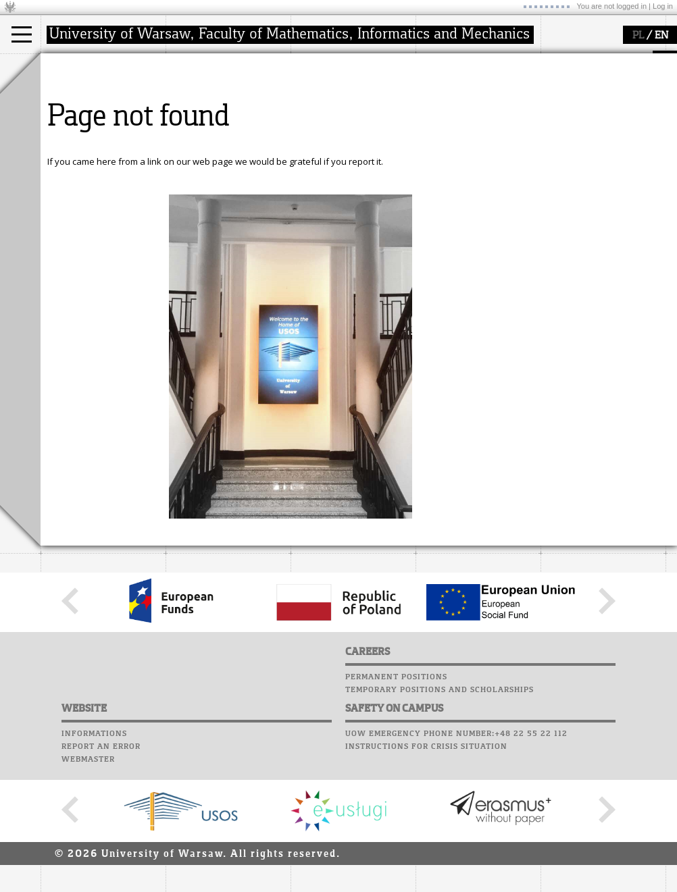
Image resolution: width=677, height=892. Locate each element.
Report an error (101, 872)
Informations (94, 859)
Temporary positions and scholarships (439, 815)
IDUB (317, 154)
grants (320, 130)
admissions (81, 142)
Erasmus (75, 130)
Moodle (435, 74)
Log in (663, 6)
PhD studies (82, 117)
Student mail (450, 99)
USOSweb (438, 61)
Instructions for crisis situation (426, 872)
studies (70, 66)
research (325, 66)
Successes (441, 151)
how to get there (215, 93)
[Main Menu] (22, 34)
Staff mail (443, 112)
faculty (194, 66)
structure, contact (217, 105)
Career (434, 125)
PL (638, 35)
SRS (474, 61)
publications (332, 117)
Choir (431, 138)
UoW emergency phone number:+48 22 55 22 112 (456, 859)
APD (498, 61)
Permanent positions (396, 802)
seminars (326, 105)
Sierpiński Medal (341, 142)
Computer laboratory (470, 86)
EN (661, 35)
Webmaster (88, 885)
